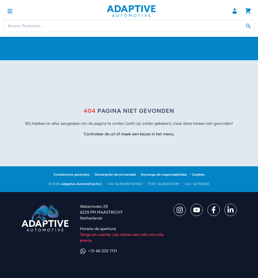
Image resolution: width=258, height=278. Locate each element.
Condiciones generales (71, 174)
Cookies (198, 174)
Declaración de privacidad (115, 174)
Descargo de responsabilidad (164, 174)
